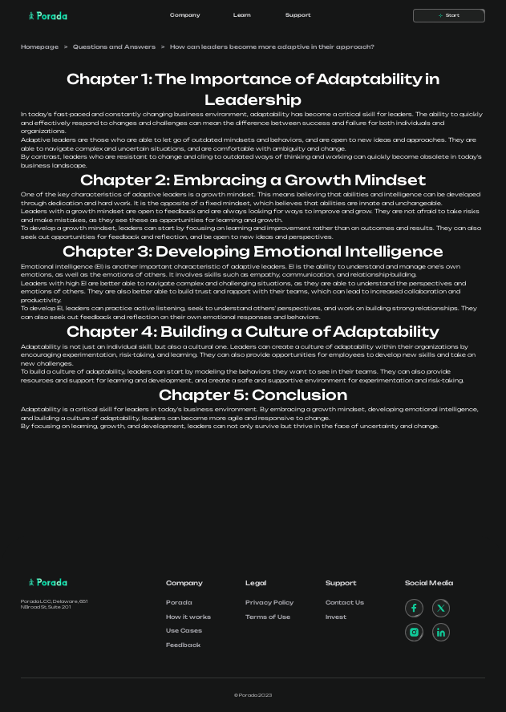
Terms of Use (267, 617)
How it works (188, 617)
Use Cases (184, 630)
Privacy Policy (269, 602)
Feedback (183, 645)
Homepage (40, 47)
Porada (179, 602)
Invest (336, 617)
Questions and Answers (114, 47)
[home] (44, 15)
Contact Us (345, 602)
